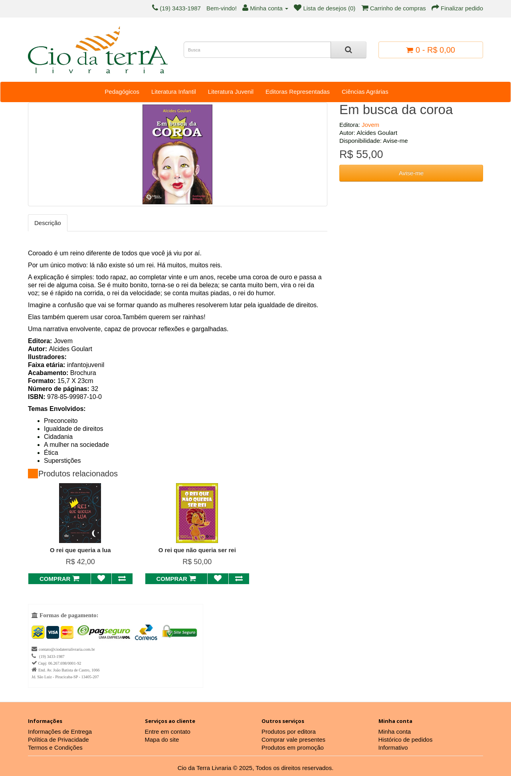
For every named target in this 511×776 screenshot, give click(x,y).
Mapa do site (162, 739)
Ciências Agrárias (365, 91)
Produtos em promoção (292, 747)
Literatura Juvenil (231, 91)
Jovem (370, 124)
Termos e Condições (55, 747)
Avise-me (411, 173)
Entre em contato (167, 731)
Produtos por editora (288, 731)
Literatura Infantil (173, 91)
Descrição (47, 222)
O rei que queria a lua (80, 550)
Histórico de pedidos (405, 739)
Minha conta (394, 731)
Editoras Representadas (297, 91)
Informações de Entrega (60, 731)
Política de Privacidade (58, 739)
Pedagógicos (122, 91)
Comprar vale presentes (293, 739)
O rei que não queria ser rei (197, 550)
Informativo (393, 747)
